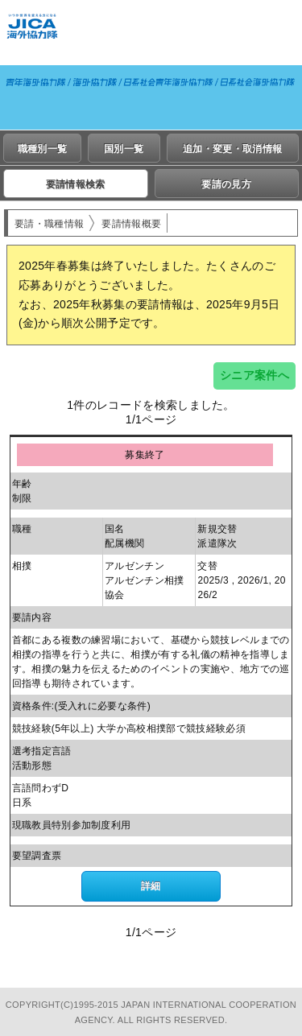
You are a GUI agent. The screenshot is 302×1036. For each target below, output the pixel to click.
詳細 (151, 886)
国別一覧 (123, 149)
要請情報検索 (75, 184)
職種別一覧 (43, 149)
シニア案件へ (254, 375)
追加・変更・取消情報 (232, 149)
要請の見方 (226, 184)
